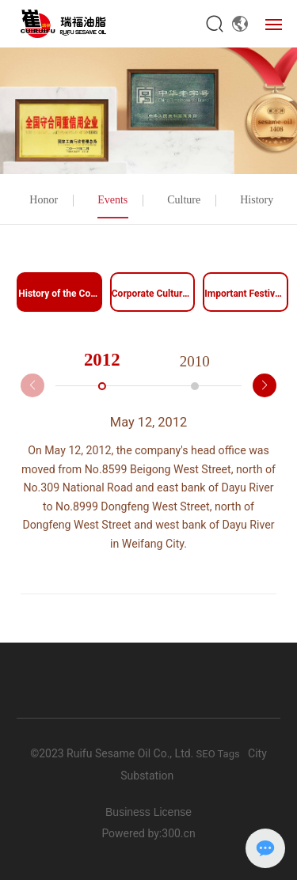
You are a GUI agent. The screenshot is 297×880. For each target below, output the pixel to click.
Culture (183, 200)
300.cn (178, 833)
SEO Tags (216, 754)
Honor (43, 200)
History (256, 200)
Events (112, 200)
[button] (264, 385)
